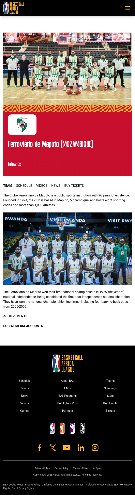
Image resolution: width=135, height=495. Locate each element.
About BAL (67, 380)
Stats (110, 395)
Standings (110, 388)
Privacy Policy (42, 468)
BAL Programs (67, 395)
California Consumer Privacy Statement (63, 484)
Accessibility (61, 468)
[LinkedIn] (81, 447)
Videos (41, 185)
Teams (24, 388)
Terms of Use (80, 468)
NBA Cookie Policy (13, 484)
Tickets (110, 410)
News (55, 185)
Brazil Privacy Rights (23, 488)
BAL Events (110, 403)
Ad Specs (97, 468)
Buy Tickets (74, 185)
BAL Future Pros (67, 403)
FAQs (67, 388)
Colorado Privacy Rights (99, 484)
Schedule (24, 185)
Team (7, 185)
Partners (67, 410)
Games (24, 410)
